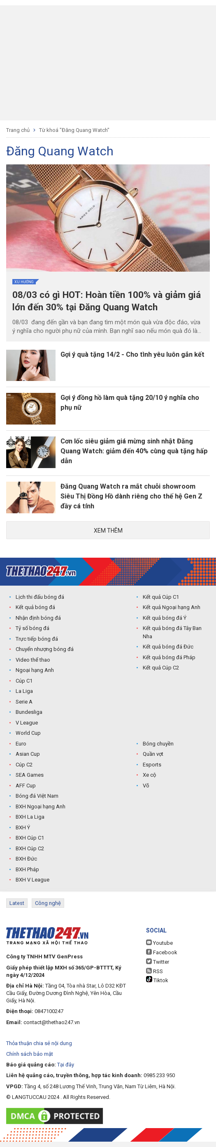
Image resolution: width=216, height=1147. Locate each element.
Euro (21, 750)
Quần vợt (153, 760)
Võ (146, 792)
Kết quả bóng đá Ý (164, 624)
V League (27, 729)
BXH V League (32, 886)
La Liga (24, 698)
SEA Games (30, 781)
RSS (154, 976)
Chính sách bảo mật (29, 1059)
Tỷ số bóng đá (32, 635)
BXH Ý (23, 834)
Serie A (24, 708)
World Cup (28, 739)
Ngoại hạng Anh (35, 677)
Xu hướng (24, 282)
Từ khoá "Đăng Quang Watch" (74, 130)
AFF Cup (26, 792)
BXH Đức (26, 865)
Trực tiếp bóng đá (37, 645)
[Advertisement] (108, 62)
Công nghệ (48, 909)
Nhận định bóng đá (38, 624)
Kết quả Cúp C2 (161, 674)
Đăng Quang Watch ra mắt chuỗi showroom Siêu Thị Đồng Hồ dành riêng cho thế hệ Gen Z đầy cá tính (133, 501)
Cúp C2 (24, 771)
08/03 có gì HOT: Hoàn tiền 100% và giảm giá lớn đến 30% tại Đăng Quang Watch (105, 301)
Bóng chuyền (158, 750)
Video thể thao (33, 666)
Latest (16, 909)
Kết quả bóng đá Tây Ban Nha (172, 639)
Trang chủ (18, 130)
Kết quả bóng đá (35, 614)
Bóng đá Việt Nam (37, 802)
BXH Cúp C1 (30, 844)
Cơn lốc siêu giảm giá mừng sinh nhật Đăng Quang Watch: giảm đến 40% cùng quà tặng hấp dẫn (132, 455)
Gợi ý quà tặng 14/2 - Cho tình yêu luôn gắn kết (132, 361)
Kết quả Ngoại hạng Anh (171, 614)
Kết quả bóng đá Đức (168, 653)
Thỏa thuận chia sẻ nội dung (39, 1048)
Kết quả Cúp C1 (161, 603)
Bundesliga (29, 718)
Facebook (161, 957)
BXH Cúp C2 (30, 855)
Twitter (157, 967)
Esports (152, 771)
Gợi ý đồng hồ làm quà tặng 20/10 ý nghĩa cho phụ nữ (135, 405)
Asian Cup (28, 760)
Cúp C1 (24, 687)
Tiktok (157, 985)
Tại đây (65, 1070)
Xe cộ (149, 781)
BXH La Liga (30, 823)
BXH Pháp (27, 875)
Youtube (159, 948)
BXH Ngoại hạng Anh (40, 813)
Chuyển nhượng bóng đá (45, 656)
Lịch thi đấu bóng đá (40, 603)
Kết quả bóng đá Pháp (169, 663)
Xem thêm (108, 536)
